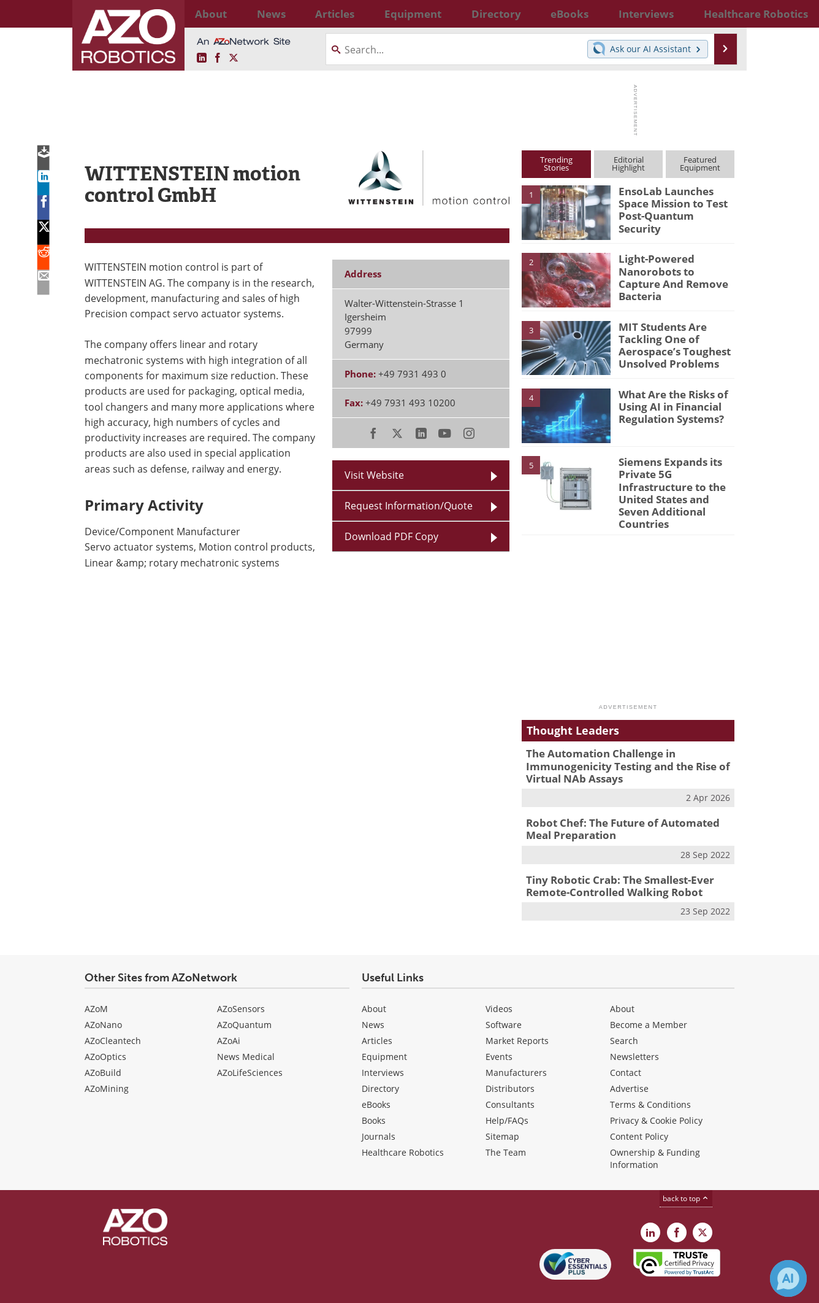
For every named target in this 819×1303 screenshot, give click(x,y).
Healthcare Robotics (403, 1123)
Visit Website (374, 475)
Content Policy (639, 1107)
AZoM (96, 980)
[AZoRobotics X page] (233, 58)
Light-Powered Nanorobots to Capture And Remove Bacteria (672, 269)
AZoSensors (241, 980)
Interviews (383, 1044)
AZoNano (103, 996)
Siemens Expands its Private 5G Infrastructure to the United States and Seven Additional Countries (675, 483)
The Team (506, 1123)
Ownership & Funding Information (655, 1130)
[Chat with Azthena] (788, 1278)
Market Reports (517, 1012)
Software (504, 996)
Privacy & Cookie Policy (656, 1091)
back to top (686, 1169)
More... (721, 13)
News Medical (246, 1028)
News (373, 996)
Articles (377, 1012)
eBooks (376, 1075)
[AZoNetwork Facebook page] (218, 58)
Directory (380, 1059)
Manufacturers (516, 1044)
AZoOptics (105, 1028)
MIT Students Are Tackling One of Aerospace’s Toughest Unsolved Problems (668, 343)
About (374, 980)
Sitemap (502, 1107)
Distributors (510, 1059)
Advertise (629, 1059)
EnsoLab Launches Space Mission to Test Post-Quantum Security (675, 202)
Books (374, 1091)
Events (499, 1028)
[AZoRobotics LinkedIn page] (202, 58)
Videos (499, 980)
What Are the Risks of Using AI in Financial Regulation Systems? (668, 405)
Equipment (384, 1028)
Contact (625, 1044)
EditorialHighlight (628, 163)
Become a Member (648, 996)
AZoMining (107, 1059)
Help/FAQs (507, 1091)
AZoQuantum (244, 996)
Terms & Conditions (650, 1075)
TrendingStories (556, 163)
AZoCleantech (113, 1012)
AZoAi (228, 1012)
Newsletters (634, 1028)
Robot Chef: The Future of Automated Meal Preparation (625, 804)
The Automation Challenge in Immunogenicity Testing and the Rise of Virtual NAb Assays (618, 745)
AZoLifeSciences (250, 1044)
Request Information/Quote (409, 505)
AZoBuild (103, 1044)
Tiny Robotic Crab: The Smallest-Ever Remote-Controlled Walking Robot (611, 858)
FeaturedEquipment (700, 163)
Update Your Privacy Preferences (177, 1287)
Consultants (510, 1075)
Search (624, 1012)
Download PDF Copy (391, 536)
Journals (378, 1107)
